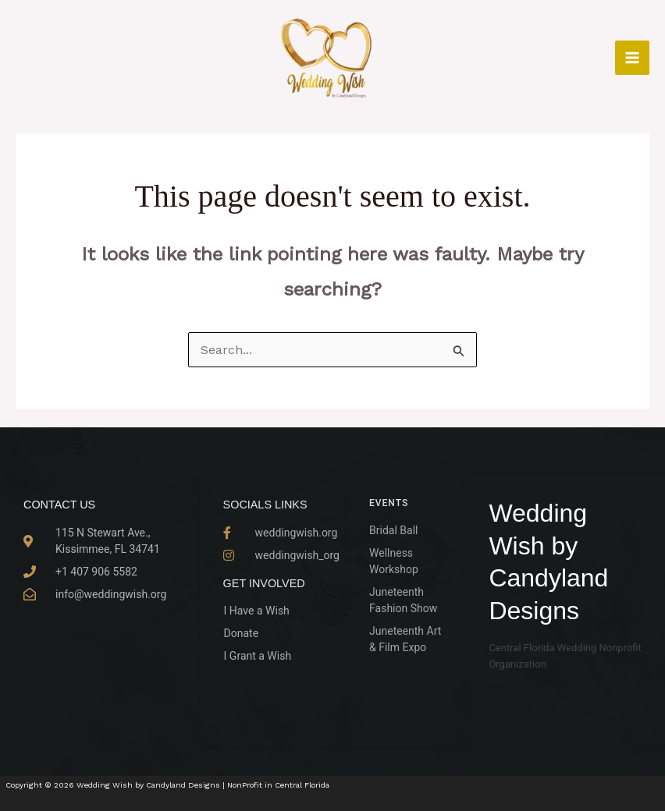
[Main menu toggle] (632, 58)
